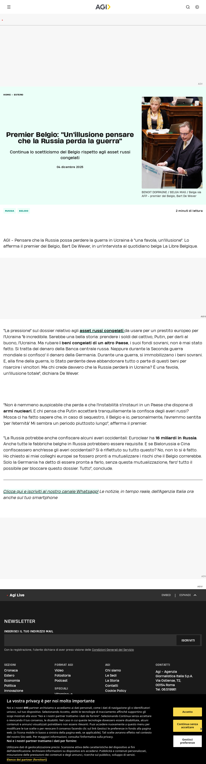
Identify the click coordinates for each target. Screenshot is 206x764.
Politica (10, 686)
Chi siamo (113, 670)
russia (9, 210)
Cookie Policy (115, 691)
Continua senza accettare (187, 725)
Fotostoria (63, 675)
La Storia (112, 680)
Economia (12, 680)
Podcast (61, 680)
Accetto (187, 712)
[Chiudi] (201, 729)
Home (7, 94)
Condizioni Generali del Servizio (113, 649)
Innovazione (13, 691)
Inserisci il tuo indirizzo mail (28, 631)
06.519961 (169, 689)
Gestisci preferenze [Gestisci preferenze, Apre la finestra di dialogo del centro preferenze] (187, 741)
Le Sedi (111, 675)
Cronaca (11, 670)
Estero (18, 94)
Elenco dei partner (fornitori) (27, 759)
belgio (23, 210)
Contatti (111, 686)
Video (59, 670)
